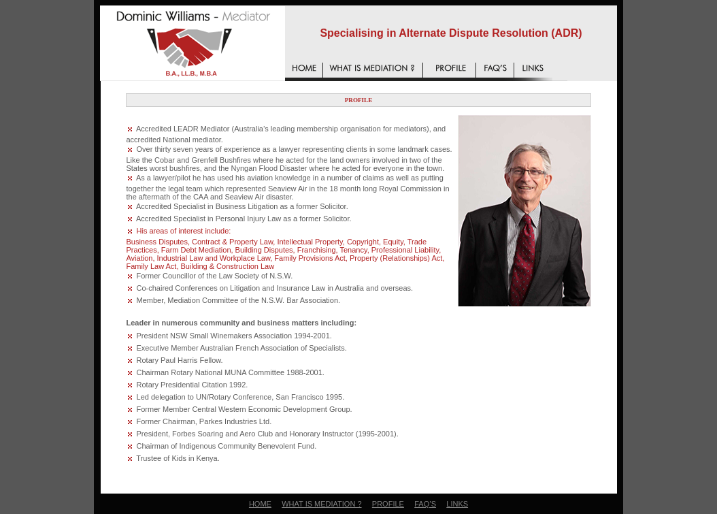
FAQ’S (425, 504)
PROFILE (388, 504)
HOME (260, 504)
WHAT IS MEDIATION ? (321, 504)
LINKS (457, 504)
